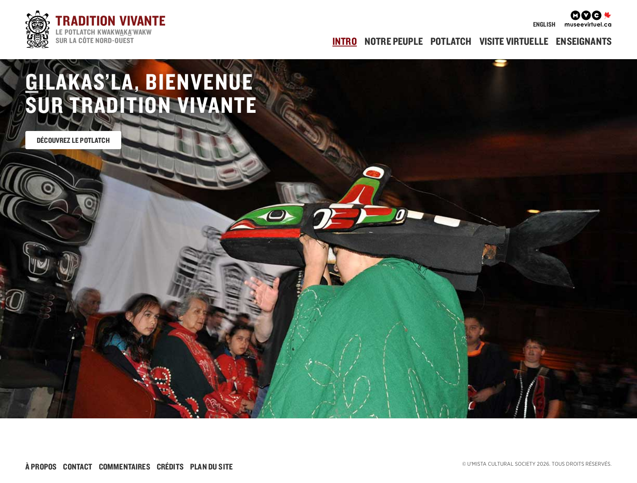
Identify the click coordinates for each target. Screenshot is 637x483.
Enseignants (584, 41)
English (544, 24)
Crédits (170, 466)
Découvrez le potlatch (73, 140)
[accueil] (108, 31)
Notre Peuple (394, 41)
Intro (344, 41)
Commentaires (124, 466)
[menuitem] (347, 41)
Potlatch (450, 41)
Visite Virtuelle (514, 41)
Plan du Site (211, 466)
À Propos (41, 466)
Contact (77, 466)
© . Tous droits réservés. (537, 464)
